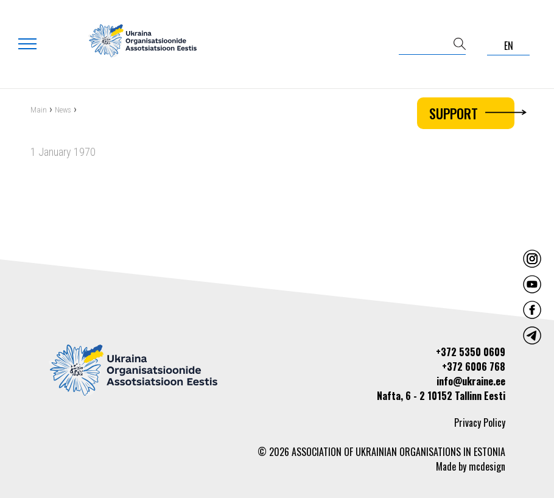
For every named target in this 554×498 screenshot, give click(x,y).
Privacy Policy (479, 422)
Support (471, 113)
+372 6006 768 (473, 366)
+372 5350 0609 (470, 352)
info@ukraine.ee (471, 381)
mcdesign (487, 466)
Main (38, 110)
